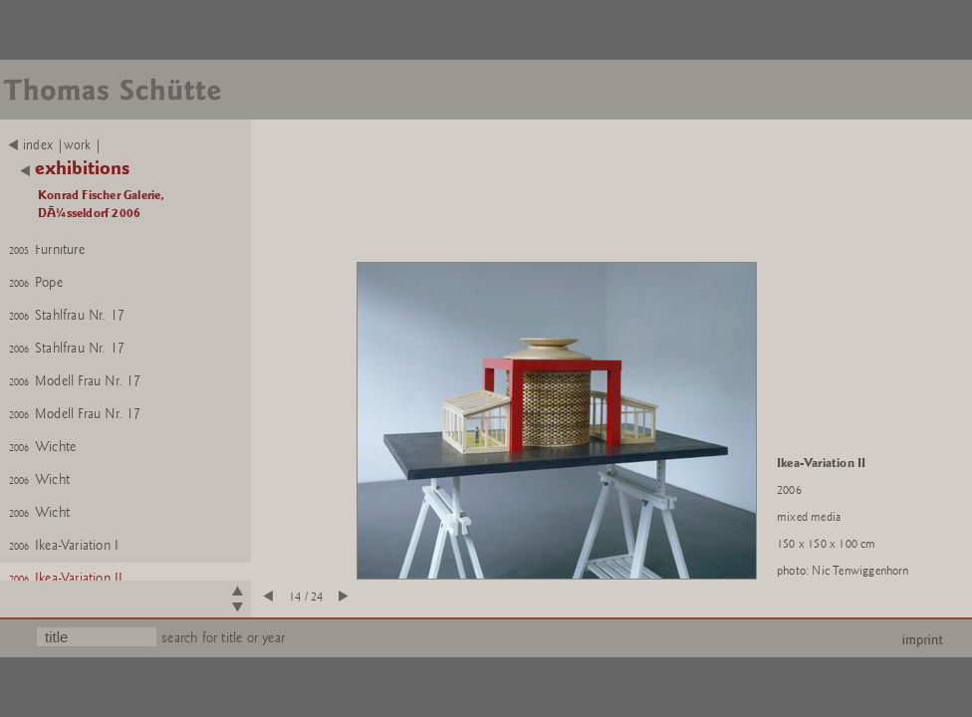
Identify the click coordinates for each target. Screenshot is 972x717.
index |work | (55, 145)
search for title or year (223, 637)
